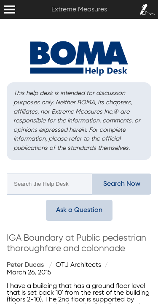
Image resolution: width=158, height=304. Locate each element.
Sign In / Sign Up (145, 7)
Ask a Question (79, 210)
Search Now (121, 184)
